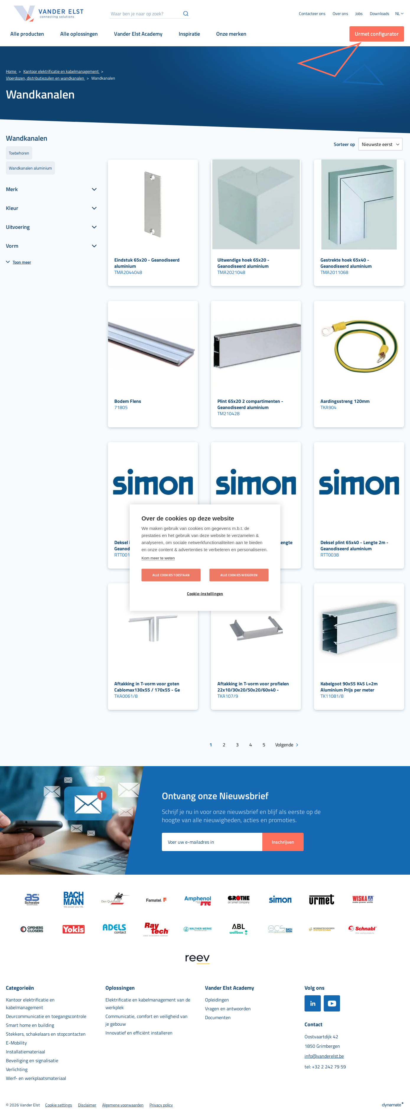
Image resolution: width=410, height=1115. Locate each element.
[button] (399, 14)
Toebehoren (19, 153)
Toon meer (22, 262)
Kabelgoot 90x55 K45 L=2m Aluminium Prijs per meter (349, 686)
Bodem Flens (127, 401)
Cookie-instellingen (205, 593)
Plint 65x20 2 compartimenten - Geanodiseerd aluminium (250, 404)
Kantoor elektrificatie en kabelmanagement (61, 71)
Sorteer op (344, 144)
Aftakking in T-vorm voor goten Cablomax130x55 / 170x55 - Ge (147, 686)
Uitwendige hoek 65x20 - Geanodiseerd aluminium (243, 263)
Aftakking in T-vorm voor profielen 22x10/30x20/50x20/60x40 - (253, 686)
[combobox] (150, 14)
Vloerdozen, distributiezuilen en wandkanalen (45, 78)
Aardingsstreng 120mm (345, 401)
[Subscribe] (283, 842)
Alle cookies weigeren (239, 574)
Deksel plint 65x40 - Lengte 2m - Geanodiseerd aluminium (354, 545)
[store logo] (49, 14)
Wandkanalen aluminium (30, 168)
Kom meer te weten (158, 558)
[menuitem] (340, 13)
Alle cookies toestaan (171, 574)
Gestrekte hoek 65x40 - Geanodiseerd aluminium (346, 263)
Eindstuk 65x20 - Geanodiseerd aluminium (147, 263)
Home (11, 71)
